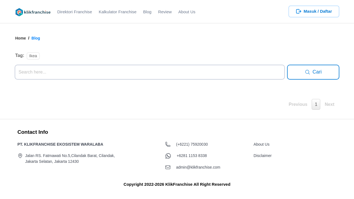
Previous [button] (298, 104)
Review (165, 11)
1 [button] (316, 104)
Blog (147, 11)
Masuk (310, 11)
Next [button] (329, 104)
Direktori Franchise (74, 11)
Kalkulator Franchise (118, 11)
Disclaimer (263, 155)
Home (20, 38)
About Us (187, 11)
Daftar (326, 11)
